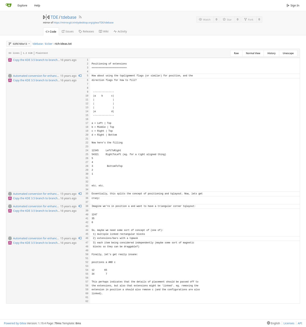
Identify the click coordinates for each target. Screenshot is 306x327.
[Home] (9, 5)
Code (51, 31)
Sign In (293, 5)
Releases (86, 31)
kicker (48, 44)
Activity (120, 31)
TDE (54, 17)
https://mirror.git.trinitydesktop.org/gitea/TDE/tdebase (83, 22)
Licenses (289, 323)
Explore (22, 5)
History (271, 53)
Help (37, 5)
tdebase (68, 17)
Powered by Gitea (15, 323)
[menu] (272, 323)
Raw (236, 53)
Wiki (104, 31)
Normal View (253, 53)
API (300, 323)
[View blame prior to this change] (80, 76)
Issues (67, 31)
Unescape (288, 53)
